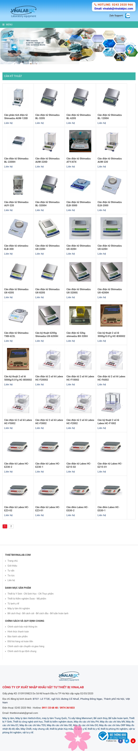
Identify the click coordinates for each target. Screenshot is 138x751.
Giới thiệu (12, 565)
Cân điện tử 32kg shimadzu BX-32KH (77, 334)
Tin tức (11, 575)
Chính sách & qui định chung (22, 651)
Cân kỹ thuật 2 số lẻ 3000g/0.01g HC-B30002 (111, 334)
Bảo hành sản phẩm (18, 636)
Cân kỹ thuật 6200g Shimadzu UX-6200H (46, 334)
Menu (7, 24)
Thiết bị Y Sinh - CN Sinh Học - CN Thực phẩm (31, 593)
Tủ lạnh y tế (13, 603)
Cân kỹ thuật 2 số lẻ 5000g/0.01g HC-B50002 (18, 378)
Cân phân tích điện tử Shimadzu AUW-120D (16, 117)
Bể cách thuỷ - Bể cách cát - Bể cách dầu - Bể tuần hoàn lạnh (38, 613)
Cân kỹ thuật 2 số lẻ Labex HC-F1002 (108, 422)
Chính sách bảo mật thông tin (22, 626)
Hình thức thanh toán (18, 631)
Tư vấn (11, 570)
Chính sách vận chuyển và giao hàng (26, 646)
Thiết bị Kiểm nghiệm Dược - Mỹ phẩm (27, 598)
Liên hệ (11, 580)
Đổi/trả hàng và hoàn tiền (20, 641)
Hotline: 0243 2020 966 (113, 4)
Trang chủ (13, 560)
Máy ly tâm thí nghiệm (19, 608)
